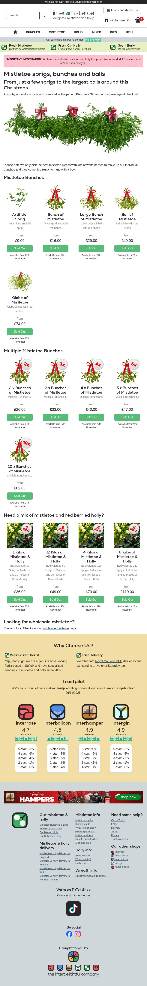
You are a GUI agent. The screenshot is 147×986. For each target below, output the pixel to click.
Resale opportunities (86, 839)
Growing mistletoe (85, 831)
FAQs (114, 824)
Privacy (115, 835)
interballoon (119, 859)
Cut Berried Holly (49, 832)
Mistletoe (57, 32)
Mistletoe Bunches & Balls (54, 824)
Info (113, 32)
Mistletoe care (83, 842)
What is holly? (83, 859)
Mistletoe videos (84, 835)
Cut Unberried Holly (50, 836)
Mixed (96, 32)
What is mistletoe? (85, 827)
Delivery (115, 827)
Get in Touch (118, 820)
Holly (78, 32)
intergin (117, 863)
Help (129, 32)
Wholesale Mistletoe (51, 828)
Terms (114, 831)
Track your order (120, 839)
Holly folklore (82, 855)
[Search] (23, 15)
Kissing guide (82, 824)
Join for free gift (117, 20)
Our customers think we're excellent (73, 39)
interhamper (119, 855)
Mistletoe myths (84, 820)
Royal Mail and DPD (108, 661)
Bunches (33, 32)
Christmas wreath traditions (90, 875)
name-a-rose (120, 866)
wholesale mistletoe (56, 628)
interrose (118, 851)
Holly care (80, 863)
